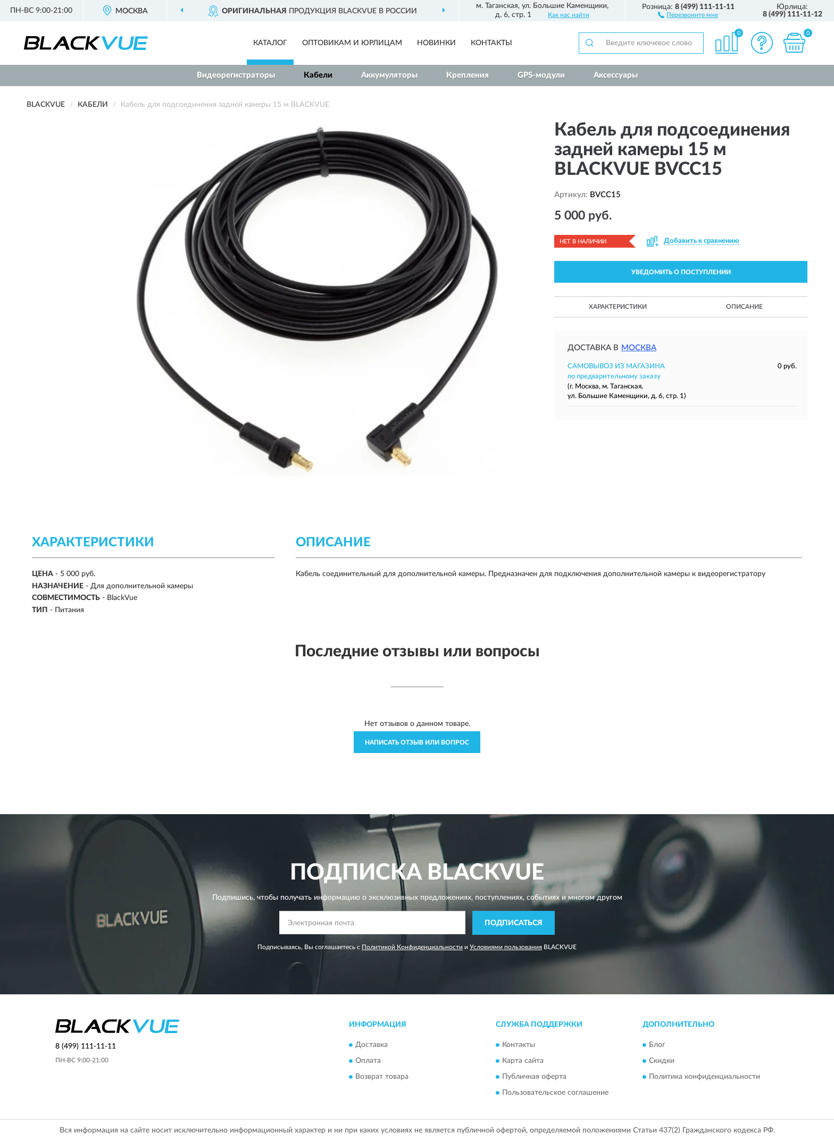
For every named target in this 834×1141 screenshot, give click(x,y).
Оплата (368, 1061)
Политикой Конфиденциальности (412, 947)
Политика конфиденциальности (704, 1077)
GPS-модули (541, 75)
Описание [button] (744, 306)
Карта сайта (523, 1061)
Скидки (661, 1061)
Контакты (491, 43)
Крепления (467, 75)
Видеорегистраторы (236, 75)
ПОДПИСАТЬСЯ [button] (514, 923)
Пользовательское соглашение (555, 1093)
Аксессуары (616, 75)
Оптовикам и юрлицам (352, 43)
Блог (657, 1045)
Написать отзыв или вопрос (417, 742)
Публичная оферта (534, 1077)
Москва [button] (638, 348)
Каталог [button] (270, 43)
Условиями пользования (506, 947)
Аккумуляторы (389, 75)
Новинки (436, 43)
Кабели (318, 75)
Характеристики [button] (618, 306)
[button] (688, 14)
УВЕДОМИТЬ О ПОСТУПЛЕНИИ (681, 272)
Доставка (371, 1045)
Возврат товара (381, 1077)
